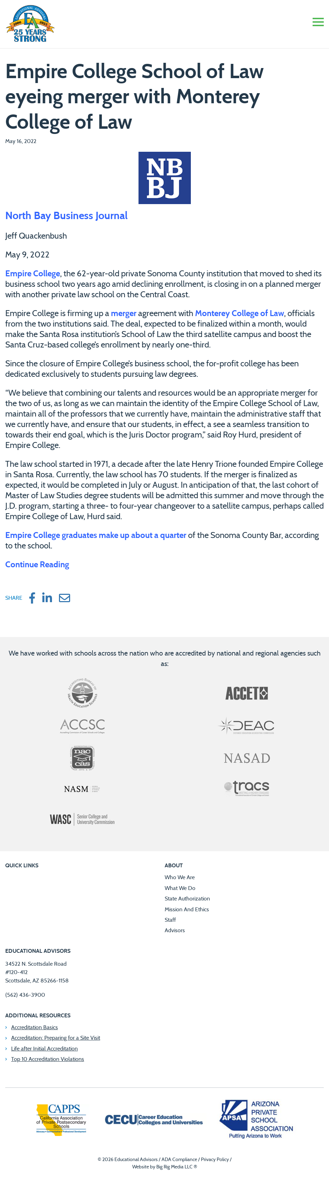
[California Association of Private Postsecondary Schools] (61, 1121)
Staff (170, 920)
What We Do (180, 888)
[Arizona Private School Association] (256, 1120)
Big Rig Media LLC (174, 1167)
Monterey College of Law (239, 313)
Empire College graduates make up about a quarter (95, 535)
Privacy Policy (215, 1159)
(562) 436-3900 (25, 995)
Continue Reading (37, 565)
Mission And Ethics (187, 909)
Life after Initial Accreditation (44, 1049)
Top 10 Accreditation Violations (47, 1059)
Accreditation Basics (34, 1027)
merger (123, 313)
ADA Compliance (179, 1159)
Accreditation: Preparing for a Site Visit (55, 1038)
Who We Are (180, 877)
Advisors (175, 930)
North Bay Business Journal (67, 216)
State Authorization (187, 899)
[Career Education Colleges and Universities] (153, 1120)
